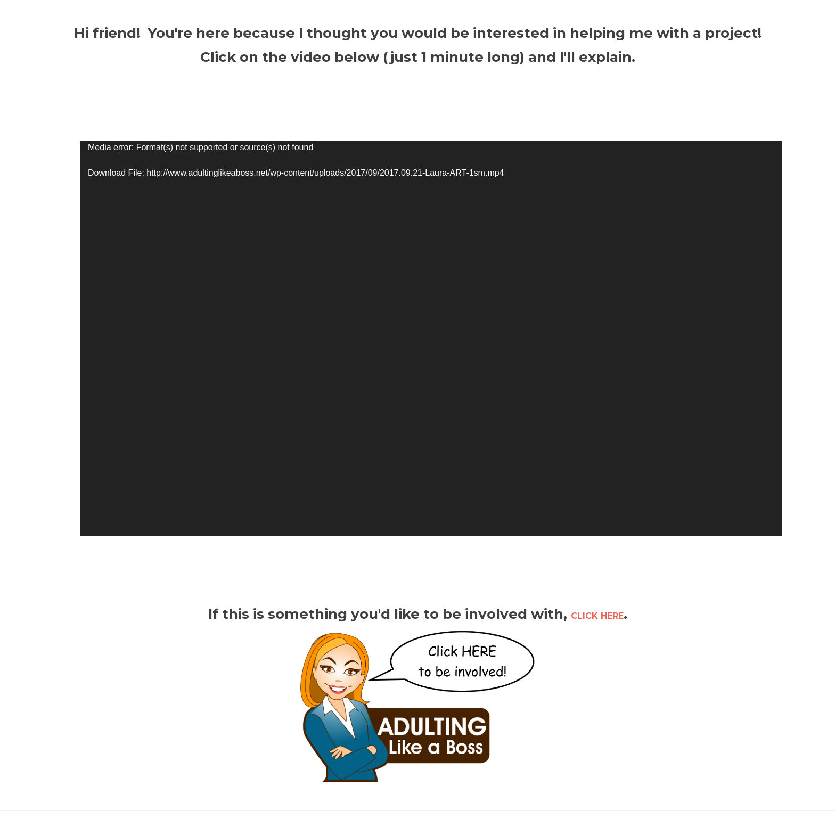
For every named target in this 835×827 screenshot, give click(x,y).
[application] (431, 338)
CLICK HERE (597, 616)
